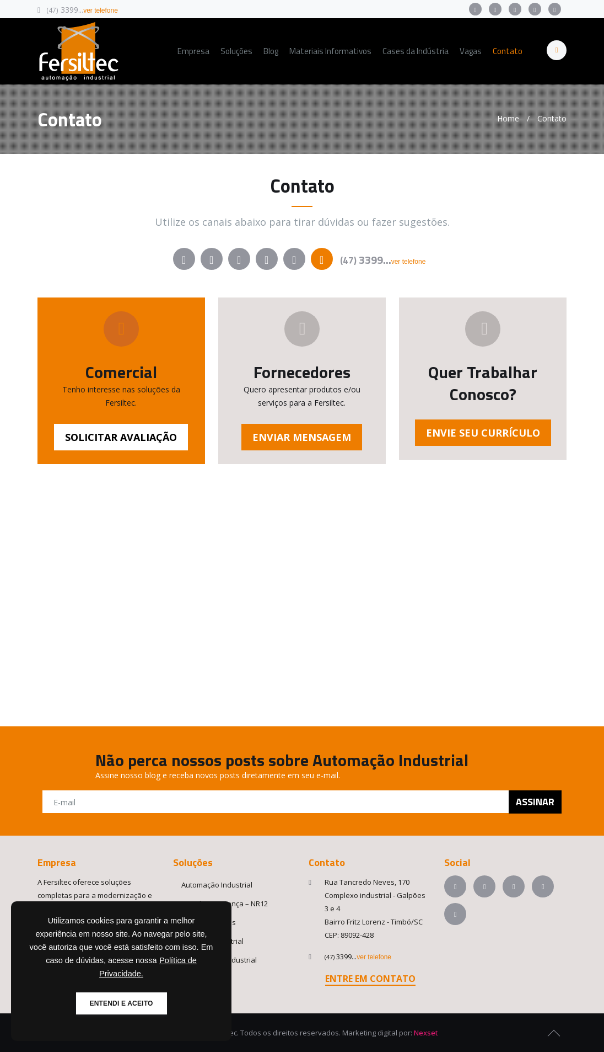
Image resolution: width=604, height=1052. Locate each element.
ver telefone (100, 10)
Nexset (426, 1033)
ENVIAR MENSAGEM (301, 437)
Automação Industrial (216, 885)
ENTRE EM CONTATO (370, 979)
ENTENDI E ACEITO (121, 1003)
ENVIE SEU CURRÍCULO (483, 432)
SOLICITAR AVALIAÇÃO (121, 437)
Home (508, 118)
